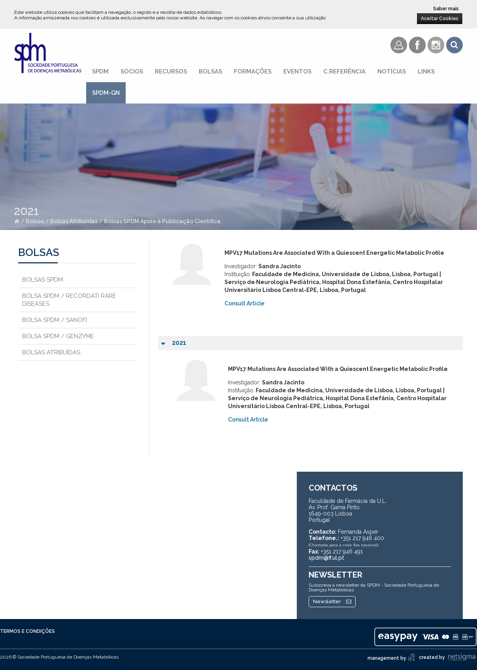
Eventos (297, 71)
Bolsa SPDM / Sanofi (54, 320)
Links (426, 71)
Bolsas (210, 71)
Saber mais (446, 8)
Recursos (171, 71)
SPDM (100, 71)
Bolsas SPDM (42, 279)
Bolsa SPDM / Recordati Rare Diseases (69, 299)
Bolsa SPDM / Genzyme (58, 336)
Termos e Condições (27, 631)
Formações (252, 71)
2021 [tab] (173, 343)
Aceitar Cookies (439, 18)
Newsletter (332, 601)
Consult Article (244, 303)
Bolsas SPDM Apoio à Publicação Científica (162, 221)
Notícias (391, 71)
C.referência (344, 71)
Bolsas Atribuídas (74, 221)
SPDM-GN (106, 92)
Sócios (132, 71)
